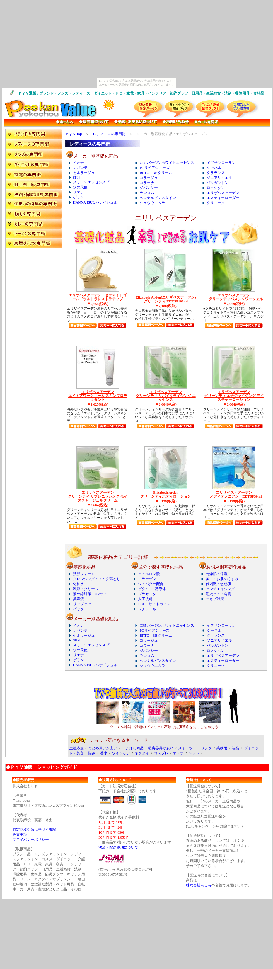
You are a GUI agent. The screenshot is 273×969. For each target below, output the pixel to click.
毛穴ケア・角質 (218, 594)
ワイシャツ (121, 753)
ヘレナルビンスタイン (158, 198)
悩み (91, 753)
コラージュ (149, 178)
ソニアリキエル (219, 178)
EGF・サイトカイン (154, 604)
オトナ (178, 753)
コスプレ (161, 753)
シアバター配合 (150, 584)
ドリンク (204, 748)
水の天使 (80, 187)
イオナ (78, 163)
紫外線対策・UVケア (90, 594)
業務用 (221, 748)
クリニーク (216, 203)
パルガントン (217, 183)
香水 (103, 753)
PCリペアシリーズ (155, 168)
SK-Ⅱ (77, 177)
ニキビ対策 (215, 599)
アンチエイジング (220, 589)
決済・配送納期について (118, 847)
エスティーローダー (223, 198)
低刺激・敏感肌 (218, 584)
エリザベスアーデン (223, 193)
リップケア (82, 604)
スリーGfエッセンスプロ (93, 182)
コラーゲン (147, 579)
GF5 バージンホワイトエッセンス (167, 163)
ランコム (147, 193)
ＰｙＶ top (73, 134)
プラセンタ (147, 594)
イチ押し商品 (133, 748)
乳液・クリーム (85, 589)
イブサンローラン (221, 163)
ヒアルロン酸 (149, 574)
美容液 (78, 599)
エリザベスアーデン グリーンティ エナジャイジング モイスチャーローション (234, 396)
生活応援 (76, 748)
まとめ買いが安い (102, 748)
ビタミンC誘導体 (152, 589)
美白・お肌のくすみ (222, 579)
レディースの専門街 (109, 134)
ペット (194, 753)
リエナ (78, 192)
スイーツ (185, 748)
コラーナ (147, 183)
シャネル (214, 168)
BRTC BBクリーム (156, 173)
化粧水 (78, 584)
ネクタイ (142, 753)
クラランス (216, 173)
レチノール (147, 609)
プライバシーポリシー (31, 839)
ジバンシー (149, 188)
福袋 (235, 748)
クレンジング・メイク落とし (96, 579)
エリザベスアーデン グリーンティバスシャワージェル (234, 297)
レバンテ (80, 168)
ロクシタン (216, 188)
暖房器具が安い (160, 748)
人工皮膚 (145, 599)
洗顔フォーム (84, 574)
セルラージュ (84, 173)
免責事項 (20, 834)
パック (78, 609)
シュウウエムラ (152, 203)
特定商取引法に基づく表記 (34, 829)
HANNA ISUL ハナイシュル (95, 202)
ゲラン (78, 197)
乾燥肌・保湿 (217, 574)
